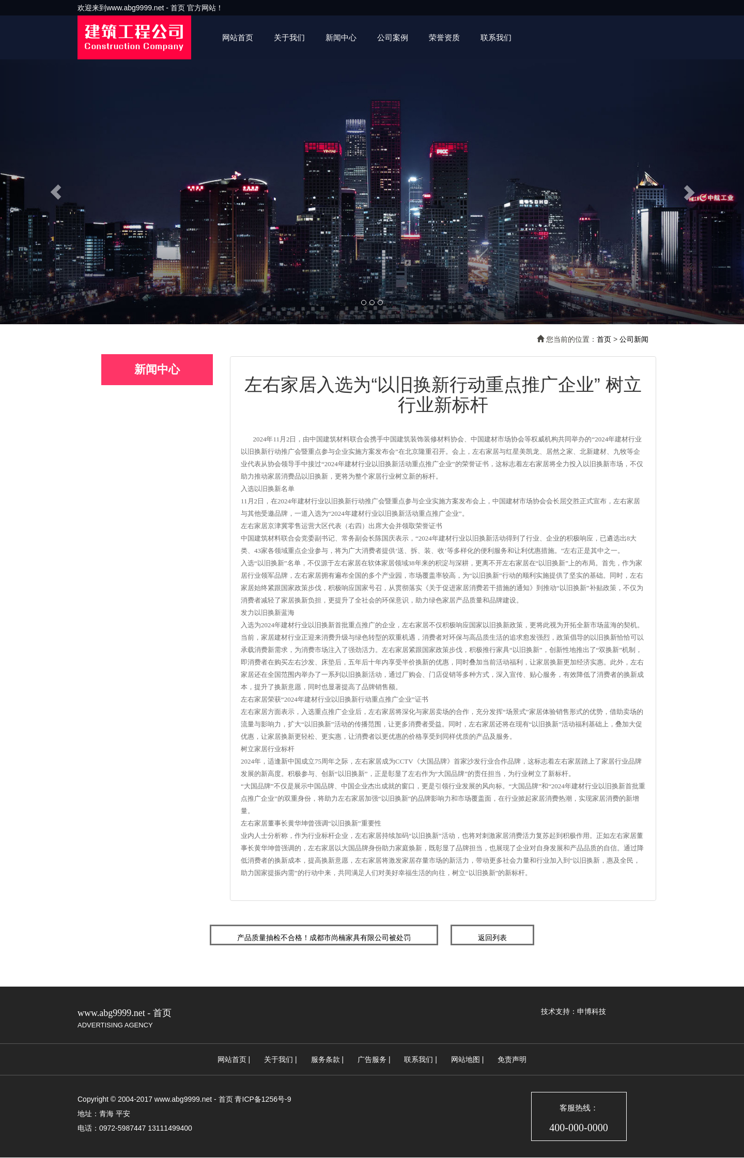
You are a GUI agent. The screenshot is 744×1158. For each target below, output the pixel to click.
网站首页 (237, 37)
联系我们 (496, 37)
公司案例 (392, 37)
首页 (604, 339)
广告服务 (372, 1059)
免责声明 (512, 1059)
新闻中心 (341, 37)
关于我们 (289, 37)
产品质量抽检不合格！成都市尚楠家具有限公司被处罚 (324, 937)
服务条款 (325, 1059)
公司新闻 (633, 339)
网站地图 (465, 1059)
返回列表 (492, 937)
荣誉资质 (444, 37)
